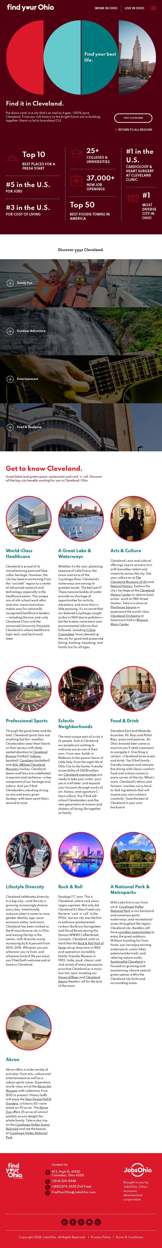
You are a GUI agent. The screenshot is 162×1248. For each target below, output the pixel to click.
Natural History (121, 586)
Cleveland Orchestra (125, 616)
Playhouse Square (123, 607)
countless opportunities (134, 932)
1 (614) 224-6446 (64, 1181)
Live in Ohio (134, 8)
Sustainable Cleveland (126, 961)
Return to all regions (135, 130)
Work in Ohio (106, 8)
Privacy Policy (101, 1237)
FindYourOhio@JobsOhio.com (74, 1192)
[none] (10, 283)
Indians (35, 756)
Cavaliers (27, 760)
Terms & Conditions (129, 1237)
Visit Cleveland (133, 118)
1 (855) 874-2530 (64, 1186)
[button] (81, 283)
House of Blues (68, 977)
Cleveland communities (80, 774)
